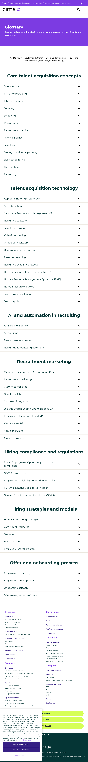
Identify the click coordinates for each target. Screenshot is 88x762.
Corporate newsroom (55, 670)
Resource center (53, 642)
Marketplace (51, 633)
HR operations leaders (12, 694)
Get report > (66, 3)
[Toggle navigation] (83, 9)
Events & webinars (52, 650)
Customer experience (55, 621)
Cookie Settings (44, 752)
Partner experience (54, 625)
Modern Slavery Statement (58, 752)
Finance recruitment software (15, 679)
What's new (9, 659)
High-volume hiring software (14, 703)
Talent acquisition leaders (13, 688)
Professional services (54, 629)
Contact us (50, 703)
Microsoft (49, 692)
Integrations (10, 655)
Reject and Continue (21, 750)
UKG (47, 695)
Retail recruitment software (14, 671)
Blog (47, 648)
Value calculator (51, 658)
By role (8, 683)
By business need (12, 698)
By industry (9, 668)
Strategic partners (53, 684)
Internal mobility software (13, 700)
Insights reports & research (55, 653)
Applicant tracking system (13, 619)
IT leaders (8, 691)
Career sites (9, 641)
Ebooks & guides (51, 645)
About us (50, 675)
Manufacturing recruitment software (17, 676)
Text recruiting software (13, 622)
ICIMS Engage (11, 632)
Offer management (11, 627)
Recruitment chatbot (12, 644)
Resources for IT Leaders (54, 661)
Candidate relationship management (17, 634)
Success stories (52, 617)
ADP (47, 687)
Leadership (50, 677)
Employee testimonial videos (15, 646)
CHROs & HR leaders (12, 685)
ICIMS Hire (9, 617)
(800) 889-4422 (44, 713)
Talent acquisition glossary (55, 656)
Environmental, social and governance (59, 680)
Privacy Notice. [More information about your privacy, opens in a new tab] (27, 740)
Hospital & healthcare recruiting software (19, 673)
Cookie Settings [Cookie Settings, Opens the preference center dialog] (21, 755)
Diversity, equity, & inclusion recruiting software (21, 706)
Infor (47, 689)
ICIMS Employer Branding (15, 638)
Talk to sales (44, 726)
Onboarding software (12, 625)
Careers (49, 699)
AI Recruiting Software (14, 650)
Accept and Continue (21, 744)
